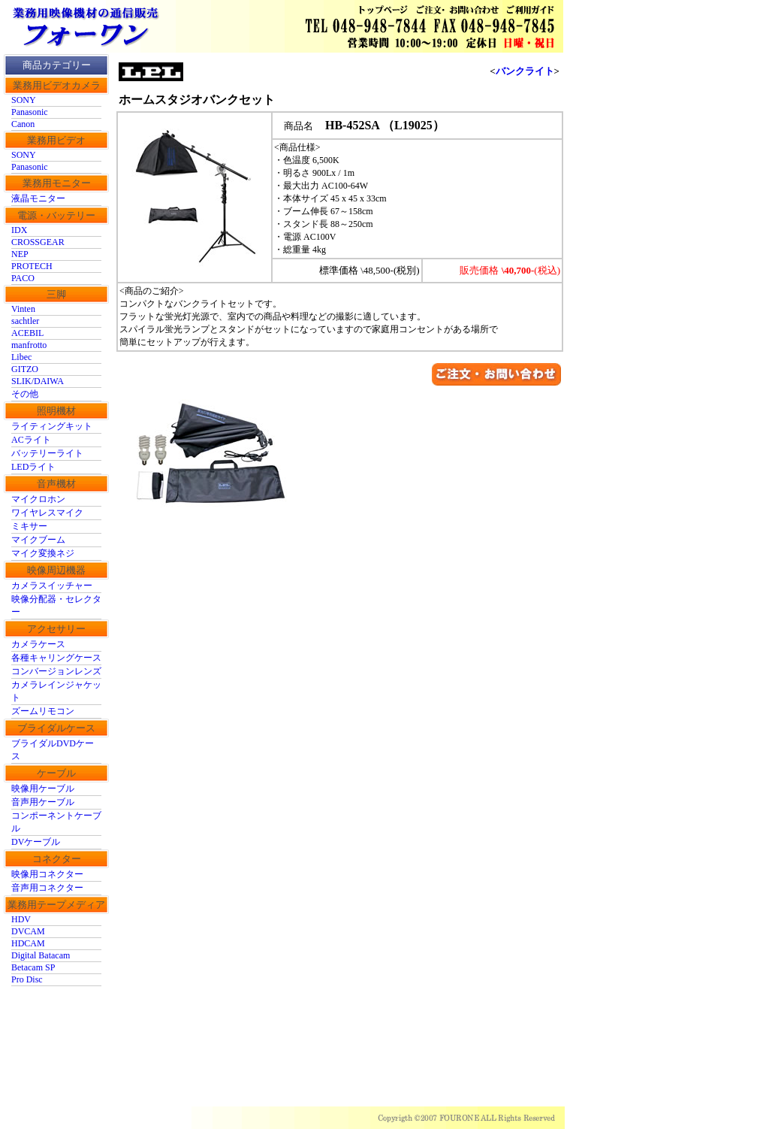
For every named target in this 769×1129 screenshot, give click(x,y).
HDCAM (28, 943)
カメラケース (38, 644)
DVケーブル (35, 842)
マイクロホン (38, 499)
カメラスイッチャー (51, 585)
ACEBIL (27, 333)
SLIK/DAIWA (37, 381)
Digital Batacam (40, 955)
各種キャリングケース (56, 657)
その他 (24, 394)
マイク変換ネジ (42, 553)
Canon (23, 124)
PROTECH (32, 266)
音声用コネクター (47, 887)
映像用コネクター (47, 874)
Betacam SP (33, 967)
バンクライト (525, 71)
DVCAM (28, 931)
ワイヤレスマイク (47, 512)
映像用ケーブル (42, 788)
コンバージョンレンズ (56, 671)
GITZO (24, 369)
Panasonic (29, 112)
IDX (19, 230)
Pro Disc (27, 979)
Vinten (23, 309)
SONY (23, 100)
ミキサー (29, 526)
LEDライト (33, 467)
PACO (23, 278)
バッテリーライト (47, 453)
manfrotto (29, 345)
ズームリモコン (42, 711)
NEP (20, 254)
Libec (21, 357)
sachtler (25, 321)
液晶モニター (38, 198)
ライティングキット (51, 426)
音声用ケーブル (42, 802)
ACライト (31, 439)
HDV (21, 919)
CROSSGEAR (38, 242)
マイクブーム (38, 539)
